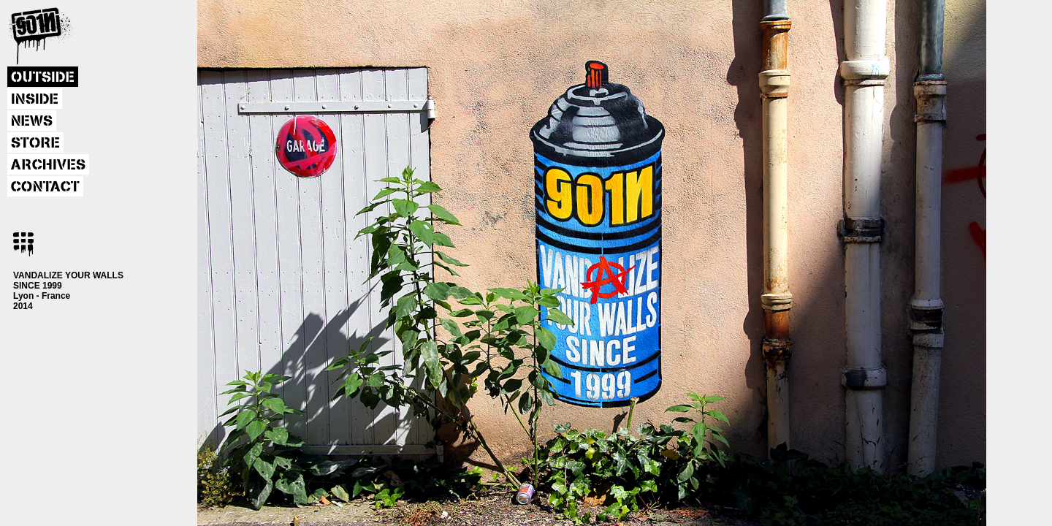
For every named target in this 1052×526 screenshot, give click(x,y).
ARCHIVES (48, 165)
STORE (35, 143)
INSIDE (34, 99)
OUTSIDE (43, 77)
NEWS (32, 121)
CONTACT (45, 187)
